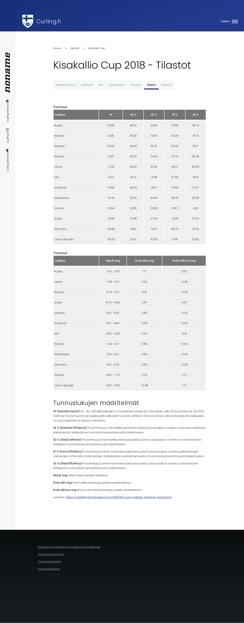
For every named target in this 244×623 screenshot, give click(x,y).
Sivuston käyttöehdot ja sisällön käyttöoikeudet (69, 547)
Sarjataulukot (117, 85)
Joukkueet (87, 85)
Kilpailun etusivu (65, 85)
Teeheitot (135, 85)
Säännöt (166, 85)
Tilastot (151, 85)
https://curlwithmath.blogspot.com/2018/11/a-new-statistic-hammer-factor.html (118, 497)
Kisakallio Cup (96, 48)
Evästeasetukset (49, 569)
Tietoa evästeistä (49, 562)
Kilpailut (74, 48)
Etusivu (57, 48)
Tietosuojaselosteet (51, 554)
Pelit (100, 85)
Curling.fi (48, 21)
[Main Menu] (228, 21)
